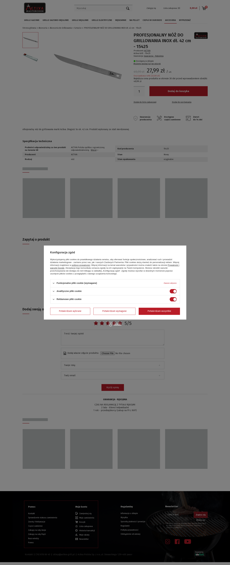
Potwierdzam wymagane (114, 311)
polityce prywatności (81, 265)
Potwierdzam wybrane (70, 311)
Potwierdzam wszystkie (159, 311)
